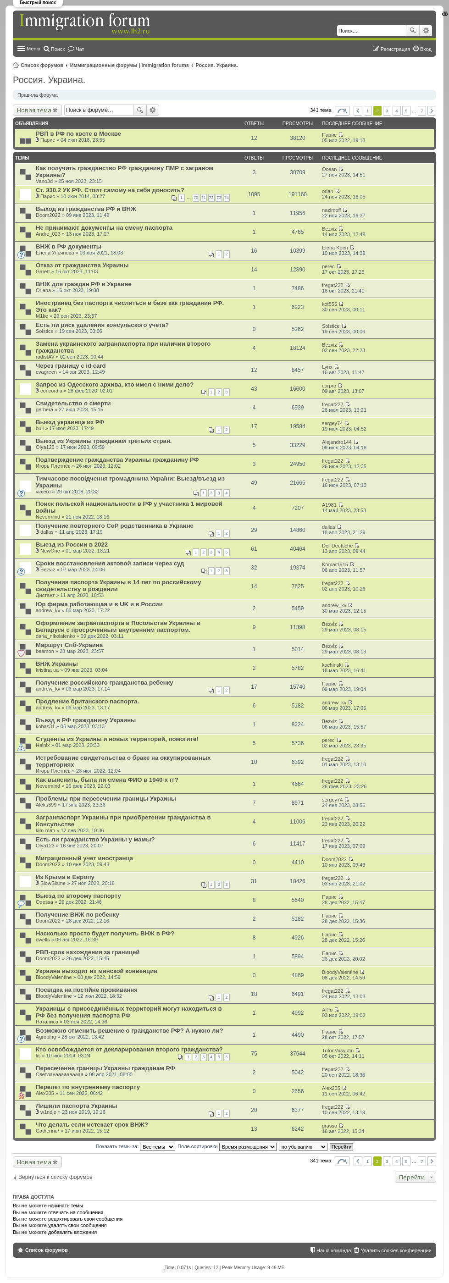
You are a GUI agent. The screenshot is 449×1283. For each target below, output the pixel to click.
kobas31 (45, 726)
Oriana (43, 290)
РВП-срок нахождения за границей (87, 952)
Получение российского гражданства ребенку (104, 682)
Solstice (45, 331)
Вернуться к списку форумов (55, 1177)
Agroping (46, 1037)
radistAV (45, 356)
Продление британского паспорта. (87, 701)
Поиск (413, 30)
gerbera (44, 409)
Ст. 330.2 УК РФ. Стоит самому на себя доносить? (110, 190)
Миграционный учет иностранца (84, 858)
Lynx (327, 367)
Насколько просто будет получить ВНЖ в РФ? (105, 933)
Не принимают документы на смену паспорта (104, 227)
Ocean (329, 169)
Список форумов (42, 65)
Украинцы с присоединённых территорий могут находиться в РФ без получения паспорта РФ (129, 1012)
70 (196, 197)
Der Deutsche (337, 545)
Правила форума (37, 95)
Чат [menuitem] (80, 49)
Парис (47, 140)
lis (38, 1055)
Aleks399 (46, 804)
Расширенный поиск (426, 30)
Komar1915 (335, 564)
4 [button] (396, 110)
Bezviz (329, 229)
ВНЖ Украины (57, 663)
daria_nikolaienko (55, 636)
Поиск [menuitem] (58, 49)
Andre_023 (48, 234)
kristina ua (47, 670)
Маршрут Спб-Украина (69, 645)
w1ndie (48, 1112)
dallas (47, 532)
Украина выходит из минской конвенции (96, 971)
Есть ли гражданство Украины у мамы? (95, 839)
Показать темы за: (136, 1146)
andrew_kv (48, 610)
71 (203, 197)
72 (211, 197)
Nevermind (48, 517)
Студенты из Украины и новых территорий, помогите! (117, 739)
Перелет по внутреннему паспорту (88, 1087)
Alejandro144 (337, 442)
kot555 (329, 304)
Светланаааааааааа (59, 1074)
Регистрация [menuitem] (395, 49)
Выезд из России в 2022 (72, 544)
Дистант (45, 595)
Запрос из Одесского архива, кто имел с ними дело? (115, 384)
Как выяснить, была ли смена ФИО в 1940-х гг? (107, 779)
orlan (327, 191)
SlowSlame (53, 883)
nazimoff (331, 210)
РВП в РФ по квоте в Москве (78, 133)
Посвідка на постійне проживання (87, 989)
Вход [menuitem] (426, 49)
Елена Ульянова (55, 252)
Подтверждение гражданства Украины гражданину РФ (117, 459)
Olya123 (45, 447)
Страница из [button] (342, 111)
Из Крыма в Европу (65, 877)
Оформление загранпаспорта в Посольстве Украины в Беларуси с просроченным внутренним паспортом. (118, 626)
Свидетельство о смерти (73, 403)
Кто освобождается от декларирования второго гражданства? (129, 1049)
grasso (329, 1125)
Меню (33, 48)
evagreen (46, 372)
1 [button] (367, 110)
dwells (43, 939)
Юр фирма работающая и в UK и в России (99, 604)
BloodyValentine (54, 977)
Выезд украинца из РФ (70, 422)
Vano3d (44, 181)
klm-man (45, 830)
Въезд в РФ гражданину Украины (86, 720)
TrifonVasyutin (338, 1050)
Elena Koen (335, 247)
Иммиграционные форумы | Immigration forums (129, 65)
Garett (43, 271)
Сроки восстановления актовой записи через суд (110, 563)
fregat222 (332, 285)
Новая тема (34, 110)
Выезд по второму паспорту (78, 895)
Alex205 (45, 1093)
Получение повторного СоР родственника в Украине (115, 525)
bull (40, 428)
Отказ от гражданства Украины (82, 265)
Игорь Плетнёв (53, 466)
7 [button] (422, 110)
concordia (51, 390)
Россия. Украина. (217, 65)
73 (218, 197)
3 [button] (387, 110)
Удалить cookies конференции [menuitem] (396, 1250)
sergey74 (332, 423)
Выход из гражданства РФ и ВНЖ (86, 208)
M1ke (42, 316)
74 (226, 197)
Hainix (43, 745)
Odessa (44, 902)
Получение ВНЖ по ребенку (77, 914)
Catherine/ (47, 1131)
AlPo (327, 1009)
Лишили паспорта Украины (76, 1105)
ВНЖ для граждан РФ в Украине (84, 284)
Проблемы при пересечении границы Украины (106, 798)
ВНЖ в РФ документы (68, 246)
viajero (43, 491)
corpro (329, 385)
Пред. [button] (358, 111)
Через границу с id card (71, 365)
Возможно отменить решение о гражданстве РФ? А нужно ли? (129, 1030)
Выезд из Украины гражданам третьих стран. (104, 440)
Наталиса (47, 1021)
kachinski (332, 665)
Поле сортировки (226, 1146)
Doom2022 (48, 215)
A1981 (329, 505)
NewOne (50, 550)
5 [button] (406, 110)
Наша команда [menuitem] (333, 1250)
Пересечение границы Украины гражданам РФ (105, 1068)
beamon (45, 651)
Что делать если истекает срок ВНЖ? (92, 1124)
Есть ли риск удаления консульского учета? (102, 324)
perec (328, 266)
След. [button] (431, 111)
